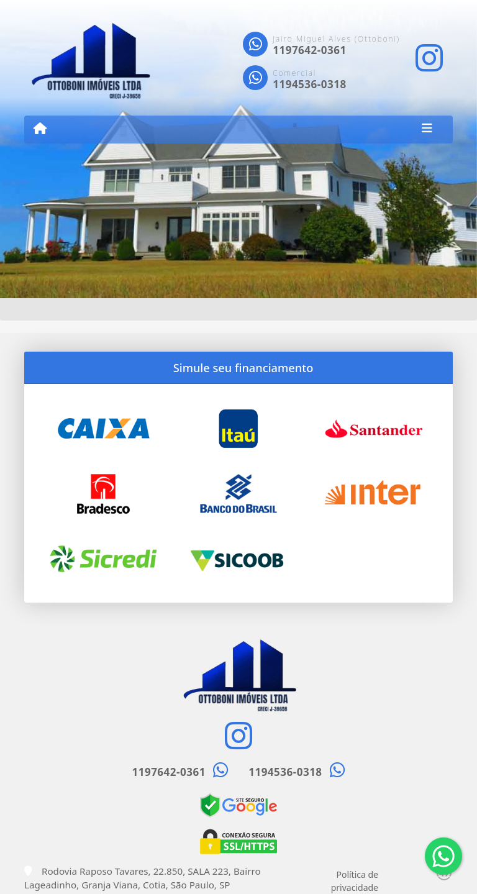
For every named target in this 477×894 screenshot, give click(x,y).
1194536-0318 (309, 84)
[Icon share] (429, 58)
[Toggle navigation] (427, 129)
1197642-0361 (309, 50)
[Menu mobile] (40, 128)
